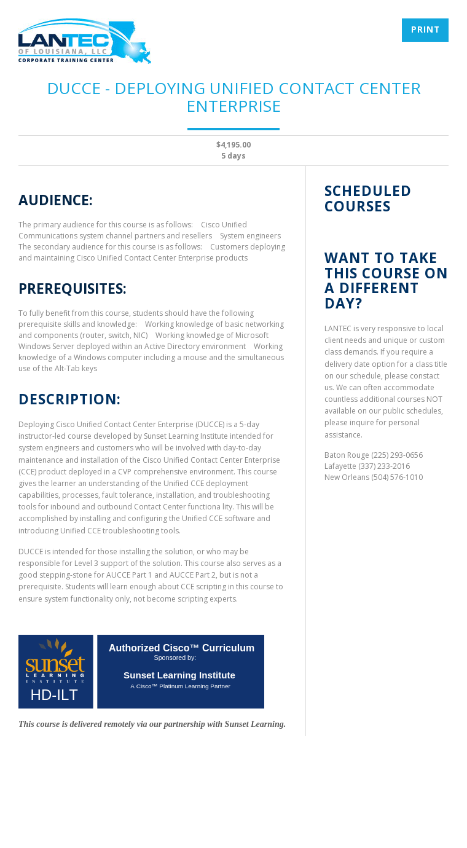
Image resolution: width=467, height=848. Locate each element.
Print (425, 29)
